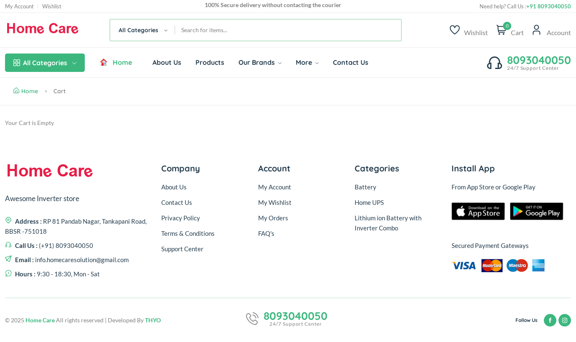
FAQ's (266, 233)
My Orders (273, 218)
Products (209, 62)
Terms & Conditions (188, 233)
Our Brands (260, 62)
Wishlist (51, 6)
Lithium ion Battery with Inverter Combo (388, 223)
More (307, 62)
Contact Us (350, 62)
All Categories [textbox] (138, 30)
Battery (365, 187)
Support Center (182, 249)
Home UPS (369, 202)
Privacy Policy (180, 218)
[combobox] (142, 30)
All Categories (44, 63)
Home (115, 62)
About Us (166, 62)
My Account (19, 6)
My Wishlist (275, 202)
